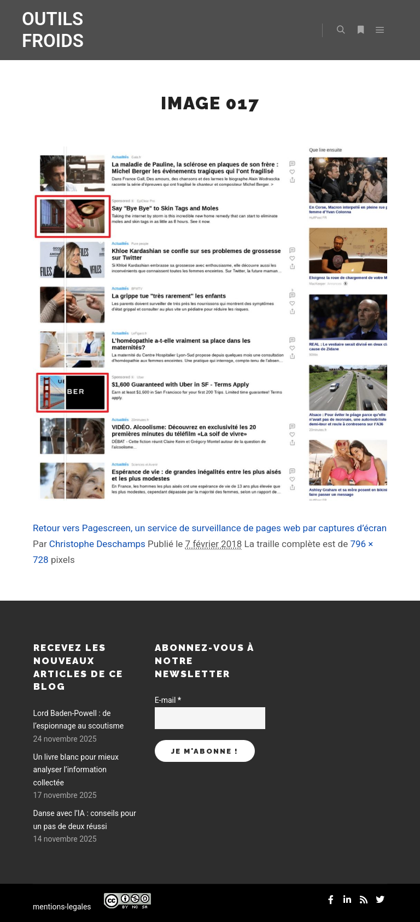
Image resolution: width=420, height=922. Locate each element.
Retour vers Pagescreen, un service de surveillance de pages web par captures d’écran (210, 527)
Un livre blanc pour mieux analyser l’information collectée (76, 770)
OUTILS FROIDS (53, 29)
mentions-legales (62, 906)
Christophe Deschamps (97, 543)
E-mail (168, 700)
